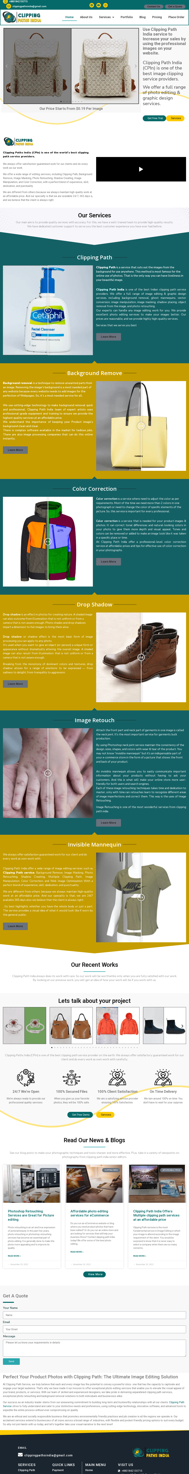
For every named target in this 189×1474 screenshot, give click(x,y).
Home (89, 1470)
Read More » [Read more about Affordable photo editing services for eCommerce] (76, 1252)
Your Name (10, 1308)
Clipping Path (106, 289)
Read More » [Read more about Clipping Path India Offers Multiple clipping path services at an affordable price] (139, 1256)
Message (9, 1336)
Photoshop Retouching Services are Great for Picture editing (31, 1215)
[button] (7, 66)
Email (6, 1322)
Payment (58, 1470)
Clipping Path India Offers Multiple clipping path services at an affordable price (156, 1215)
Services (27, 1465)
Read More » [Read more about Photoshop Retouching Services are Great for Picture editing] (14, 1256)
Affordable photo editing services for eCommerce (89, 1213)
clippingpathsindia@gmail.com (48, 1455)
